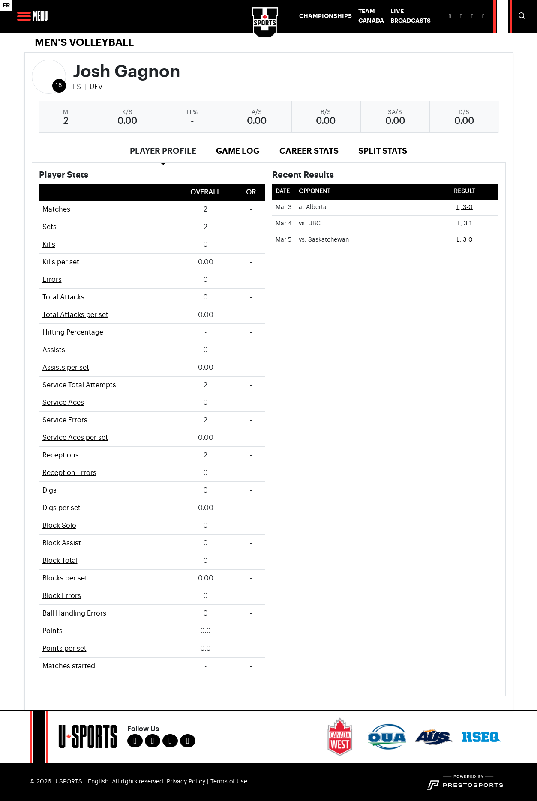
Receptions (60, 455)
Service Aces (63, 402)
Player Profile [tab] (163, 151)
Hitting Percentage (72, 332)
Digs (49, 490)
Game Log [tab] (238, 151)
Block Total (60, 560)
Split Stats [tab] (382, 151)
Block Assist (61, 543)
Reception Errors (69, 472)
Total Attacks (63, 297)
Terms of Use (228, 782)
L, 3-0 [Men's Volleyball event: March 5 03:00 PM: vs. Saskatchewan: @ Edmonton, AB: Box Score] (464, 240)
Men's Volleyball (84, 42)
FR (6, 5)
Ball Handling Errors (74, 613)
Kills (48, 244)
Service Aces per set (75, 437)
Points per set (64, 648)
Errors (52, 279)
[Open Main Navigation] (24, 16)
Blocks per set (64, 578)
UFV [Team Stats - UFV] (96, 87)
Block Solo (59, 525)
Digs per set (61, 508)
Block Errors (61, 595)
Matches (56, 209)
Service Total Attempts (79, 385)
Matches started (68, 666)
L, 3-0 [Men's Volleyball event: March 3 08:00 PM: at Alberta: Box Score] (464, 207)
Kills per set (60, 262)
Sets (49, 227)
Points (52, 631)
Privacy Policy (186, 782)
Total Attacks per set (75, 314)
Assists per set (65, 367)
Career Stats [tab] (309, 151)
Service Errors (64, 420)
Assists (53, 350)
